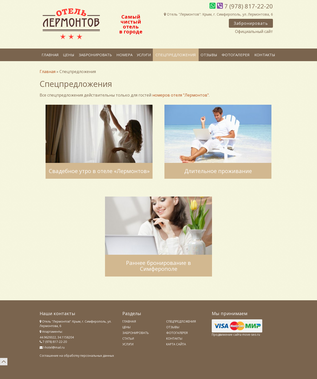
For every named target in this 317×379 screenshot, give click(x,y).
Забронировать (251, 23)
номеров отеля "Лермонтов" (180, 95)
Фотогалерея (236, 54)
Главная (50, 54)
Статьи (128, 338)
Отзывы (209, 54)
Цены (68, 54)
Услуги (144, 54)
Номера (124, 54)
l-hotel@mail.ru (54, 347)
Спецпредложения (176, 54)
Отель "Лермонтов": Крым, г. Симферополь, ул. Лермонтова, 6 (218, 14)
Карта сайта (176, 344)
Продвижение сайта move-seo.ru (236, 334)
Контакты (264, 54)
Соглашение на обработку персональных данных (77, 356)
